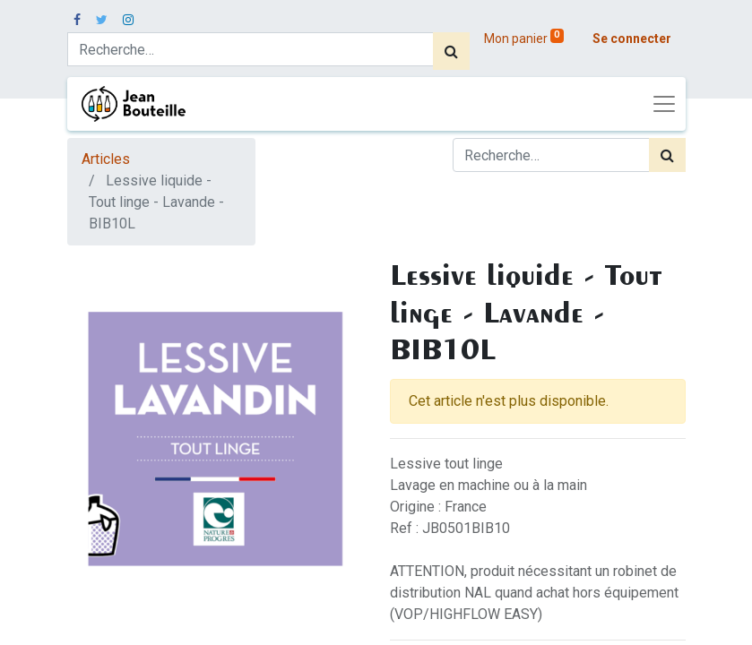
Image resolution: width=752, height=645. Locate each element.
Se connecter (631, 38)
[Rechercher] (451, 51)
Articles (106, 159)
